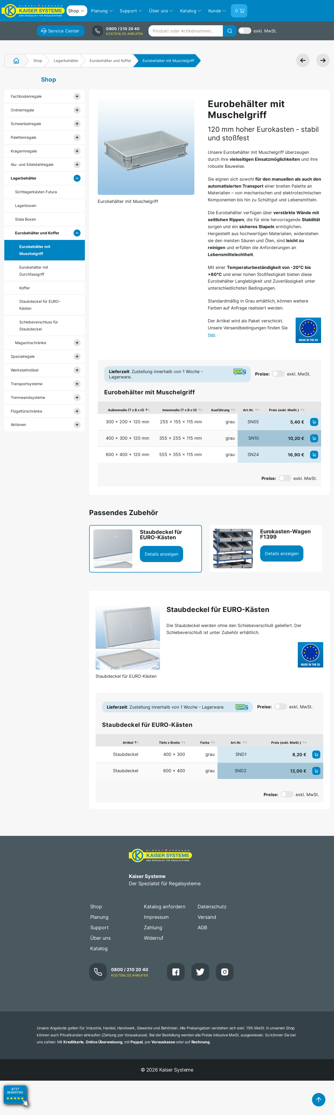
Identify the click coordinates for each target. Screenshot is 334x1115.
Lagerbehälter (66, 60)
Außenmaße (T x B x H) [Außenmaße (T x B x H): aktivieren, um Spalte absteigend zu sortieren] (126, 410)
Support (99, 927)
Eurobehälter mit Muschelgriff (34, 250)
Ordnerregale (22, 110)
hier (211, 334)
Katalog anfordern (165, 906)
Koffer (24, 288)
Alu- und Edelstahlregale (32, 164)
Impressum (156, 917)
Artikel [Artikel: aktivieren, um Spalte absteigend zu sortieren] (128, 743)
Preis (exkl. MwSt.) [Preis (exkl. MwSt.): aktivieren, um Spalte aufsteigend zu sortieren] (284, 410)
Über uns (100, 938)
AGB (202, 927)
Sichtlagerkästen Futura (36, 192)
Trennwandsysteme (28, 397)
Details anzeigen (161, 554)
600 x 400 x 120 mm (127, 454)
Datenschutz (212, 906)
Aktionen (18, 424)
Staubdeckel (125, 754)
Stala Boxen (25, 219)
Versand (207, 917)
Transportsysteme (26, 383)
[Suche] (230, 31)
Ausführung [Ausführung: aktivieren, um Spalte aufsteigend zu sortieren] (220, 410)
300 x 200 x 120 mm (127, 421)
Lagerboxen (25, 205)
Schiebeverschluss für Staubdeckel (38, 325)
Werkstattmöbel (24, 370)
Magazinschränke (30, 342)
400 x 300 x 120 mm (127, 438)
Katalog (99, 948)
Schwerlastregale (26, 123)
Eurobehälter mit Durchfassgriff (33, 270)
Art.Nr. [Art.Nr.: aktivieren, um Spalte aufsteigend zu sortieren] (248, 410)
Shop (37, 60)
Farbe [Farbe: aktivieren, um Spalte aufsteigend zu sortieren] (204, 743)
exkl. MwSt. (265, 31)
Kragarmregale (24, 151)
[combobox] (192, 31)
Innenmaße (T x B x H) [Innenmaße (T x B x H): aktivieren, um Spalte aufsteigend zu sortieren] (179, 410)
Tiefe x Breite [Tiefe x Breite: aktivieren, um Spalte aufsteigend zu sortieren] (169, 743)
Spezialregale (23, 356)
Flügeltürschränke (26, 411)
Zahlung (153, 927)
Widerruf (154, 938)
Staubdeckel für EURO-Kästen (39, 305)
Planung (99, 917)
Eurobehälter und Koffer (110, 60)
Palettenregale (23, 137)
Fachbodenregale (26, 96)
